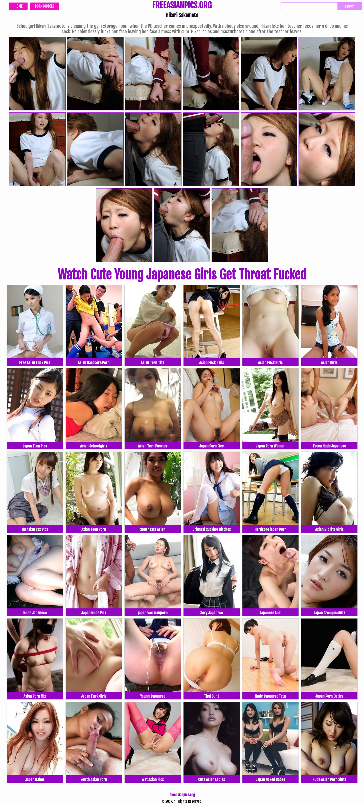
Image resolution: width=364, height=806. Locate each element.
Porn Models (44, 6)
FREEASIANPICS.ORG (182, 5)
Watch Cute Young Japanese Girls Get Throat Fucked (182, 274)
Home (18, 6)
